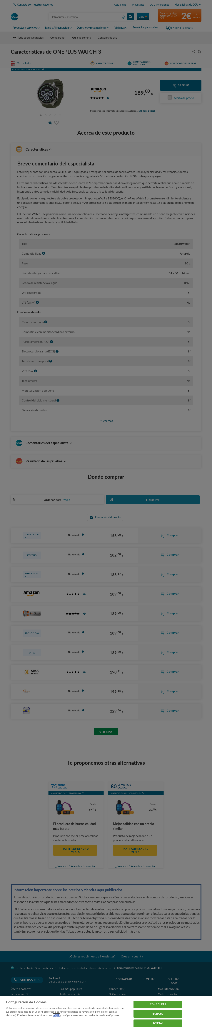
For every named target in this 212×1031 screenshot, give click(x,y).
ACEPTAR (158, 1023)
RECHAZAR (158, 1013)
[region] (106, 1013)
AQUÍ (56, 1015)
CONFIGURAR (158, 1004)
